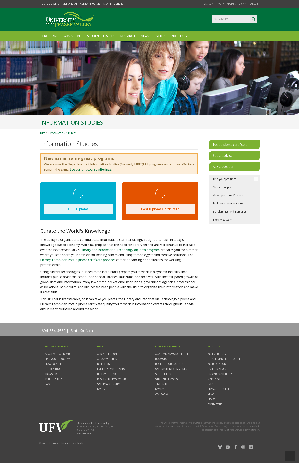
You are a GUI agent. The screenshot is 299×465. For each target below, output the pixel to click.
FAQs (48, 384)
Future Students (50, 4)
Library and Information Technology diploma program (120, 250)
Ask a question (107, 354)
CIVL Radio (161, 394)
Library (242, 4)
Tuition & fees (54, 379)
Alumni (107, 4)
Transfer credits (56, 374)
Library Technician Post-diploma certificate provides (78, 260)
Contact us (215, 404)
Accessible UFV (217, 354)
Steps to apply (222, 187)
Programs (50, 36)
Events (160, 36)
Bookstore (162, 359)
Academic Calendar (57, 354)
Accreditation (217, 364)
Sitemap (65, 443)
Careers (254, 4)
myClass (231, 4)
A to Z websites (107, 359)
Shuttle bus (163, 374)
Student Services (100, 36)
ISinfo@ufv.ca (81, 330)
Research (127, 36)
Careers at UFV (217, 369)
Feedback (77, 443)
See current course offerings (90, 169)
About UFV (179, 36)
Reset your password (111, 379)
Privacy (56, 443)
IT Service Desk (106, 374)
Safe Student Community (171, 369)
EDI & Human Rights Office (224, 359)
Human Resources (219, 389)
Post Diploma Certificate (160, 209)
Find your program (224, 179)
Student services (166, 379)
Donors (118, 4)
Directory (103, 364)
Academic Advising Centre (172, 354)
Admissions (72, 36)
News (145, 36)
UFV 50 (211, 399)
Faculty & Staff (222, 219)
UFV (42, 133)
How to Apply (54, 364)
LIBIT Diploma (78, 209)
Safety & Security (108, 384)
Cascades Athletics (220, 374)
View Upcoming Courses (228, 195)
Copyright (44, 443)
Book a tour (53, 369)
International (69, 4)
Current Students (90, 4)
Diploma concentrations (228, 203)
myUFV (220, 4)
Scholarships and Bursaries (230, 211)
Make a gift (215, 379)
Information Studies (62, 133)
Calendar (209, 4)
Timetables (162, 384)
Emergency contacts (111, 369)
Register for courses (169, 364)
